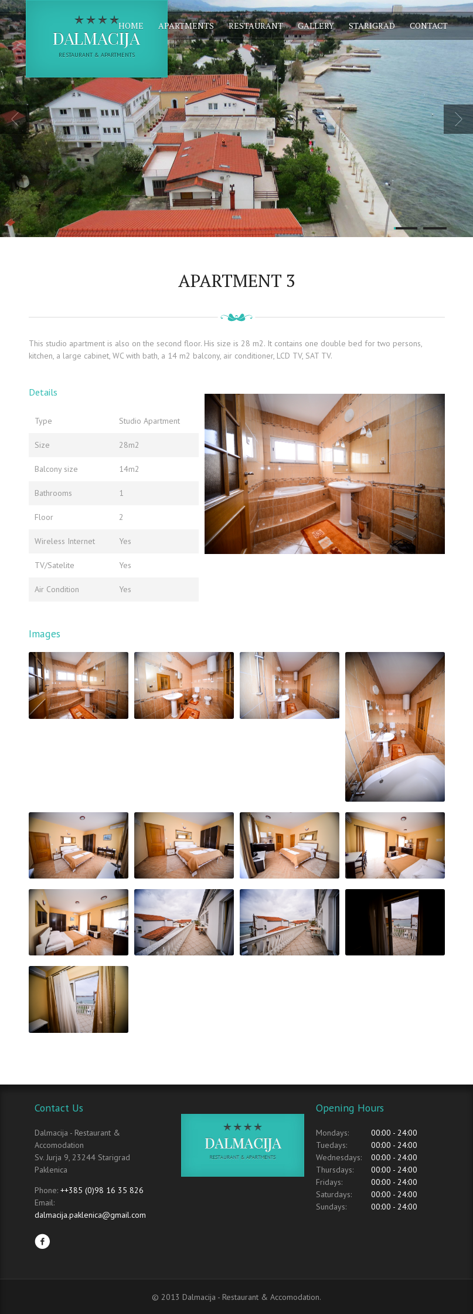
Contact (429, 25)
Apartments (186, 25)
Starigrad (372, 25)
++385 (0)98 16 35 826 (102, 1190)
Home (131, 25)
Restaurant (256, 25)
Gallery (316, 25)
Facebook (42, 1241)
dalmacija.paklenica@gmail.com (90, 1215)
